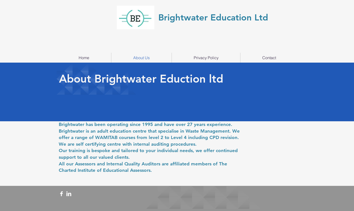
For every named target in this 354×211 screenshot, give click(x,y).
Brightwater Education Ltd (214, 17)
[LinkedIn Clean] (68, 193)
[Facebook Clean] (61, 193)
